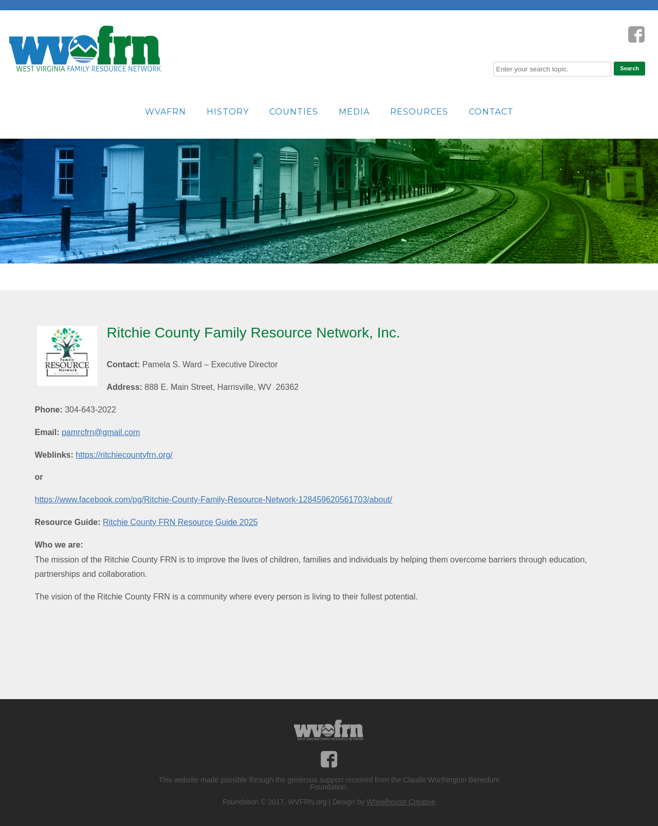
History (228, 112)
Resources (419, 112)
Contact (491, 112)
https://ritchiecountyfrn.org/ (124, 454)
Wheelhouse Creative (401, 802)
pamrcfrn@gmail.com (101, 432)
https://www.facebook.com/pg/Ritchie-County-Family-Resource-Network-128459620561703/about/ (213, 499)
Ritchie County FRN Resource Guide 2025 (180, 522)
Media (354, 112)
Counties (293, 112)
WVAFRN (165, 112)
